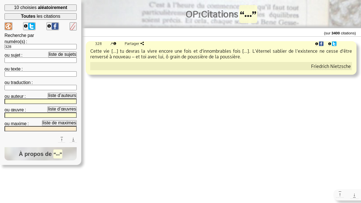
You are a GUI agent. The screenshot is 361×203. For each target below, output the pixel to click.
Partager (132, 43)
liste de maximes (59, 122)
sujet (15, 55)
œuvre (17, 109)
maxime (19, 123)
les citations (40, 16)
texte (16, 69)
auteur (17, 96)
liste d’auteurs (62, 95)
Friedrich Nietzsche (331, 66)
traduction (20, 82)
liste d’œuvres (62, 109)
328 (98, 43)
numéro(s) (15, 41)
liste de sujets (62, 54)
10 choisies (40, 7)
